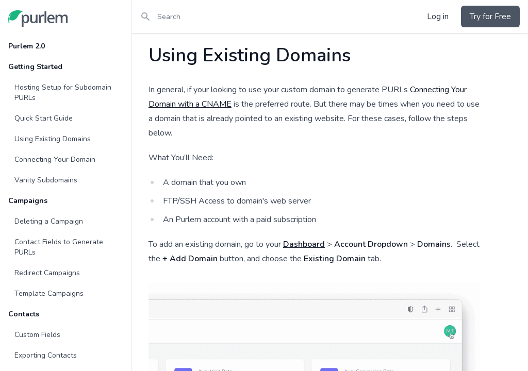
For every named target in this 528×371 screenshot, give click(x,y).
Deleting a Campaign (48, 221)
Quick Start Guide (43, 118)
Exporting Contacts (45, 355)
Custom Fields (37, 335)
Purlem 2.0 (26, 46)
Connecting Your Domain (54, 159)
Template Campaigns (49, 293)
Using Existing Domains (52, 139)
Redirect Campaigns (47, 273)
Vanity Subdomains (45, 180)
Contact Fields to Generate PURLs (58, 247)
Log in (438, 16)
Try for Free (490, 16)
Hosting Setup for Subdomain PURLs (62, 92)
